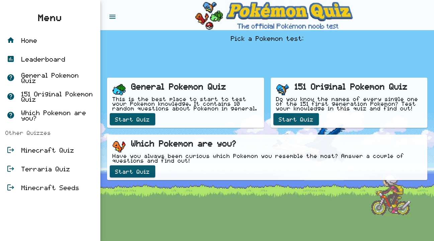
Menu (50, 17)
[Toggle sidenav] (112, 15)
